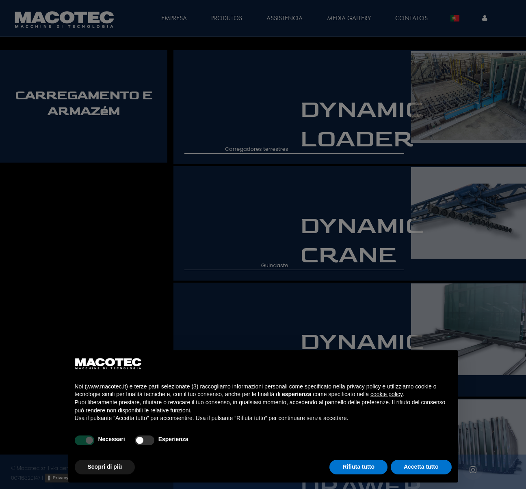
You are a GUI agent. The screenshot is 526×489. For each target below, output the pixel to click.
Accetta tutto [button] (421, 466)
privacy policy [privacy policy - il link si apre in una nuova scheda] (363, 386)
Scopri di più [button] (105, 466)
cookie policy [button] (386, 394)
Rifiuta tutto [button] (358, 466)
